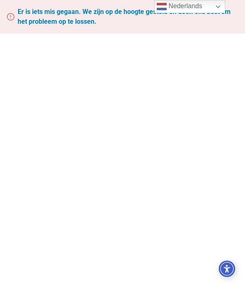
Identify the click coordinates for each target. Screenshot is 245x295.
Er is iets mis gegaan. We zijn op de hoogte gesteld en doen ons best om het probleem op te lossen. (124, 16)
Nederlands (179, 6)
